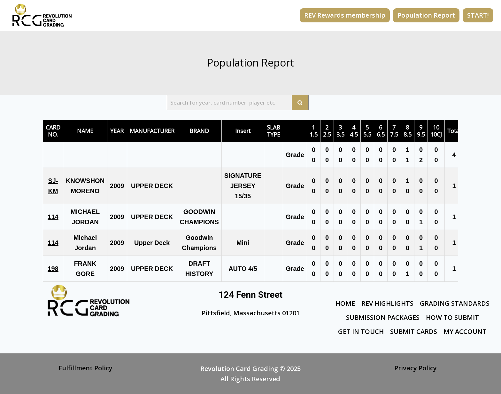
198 (53, 268)
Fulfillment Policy (85, 368)
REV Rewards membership (344, 15)
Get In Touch (361, 331)
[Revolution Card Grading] (42, 15)
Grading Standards (454, 303)
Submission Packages (383, 317)
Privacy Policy (415, 368)
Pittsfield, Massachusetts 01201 (251, 313)
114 (53, 216)
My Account (465, 331)
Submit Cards (413, 331)
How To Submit (452, 317)
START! (478, 15)
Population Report (426, 15)
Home (345, 303)
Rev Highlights (387, 303)
